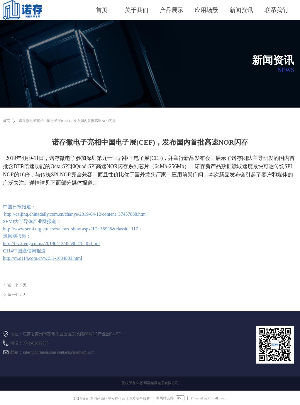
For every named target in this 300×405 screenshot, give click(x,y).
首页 (6, 121)
